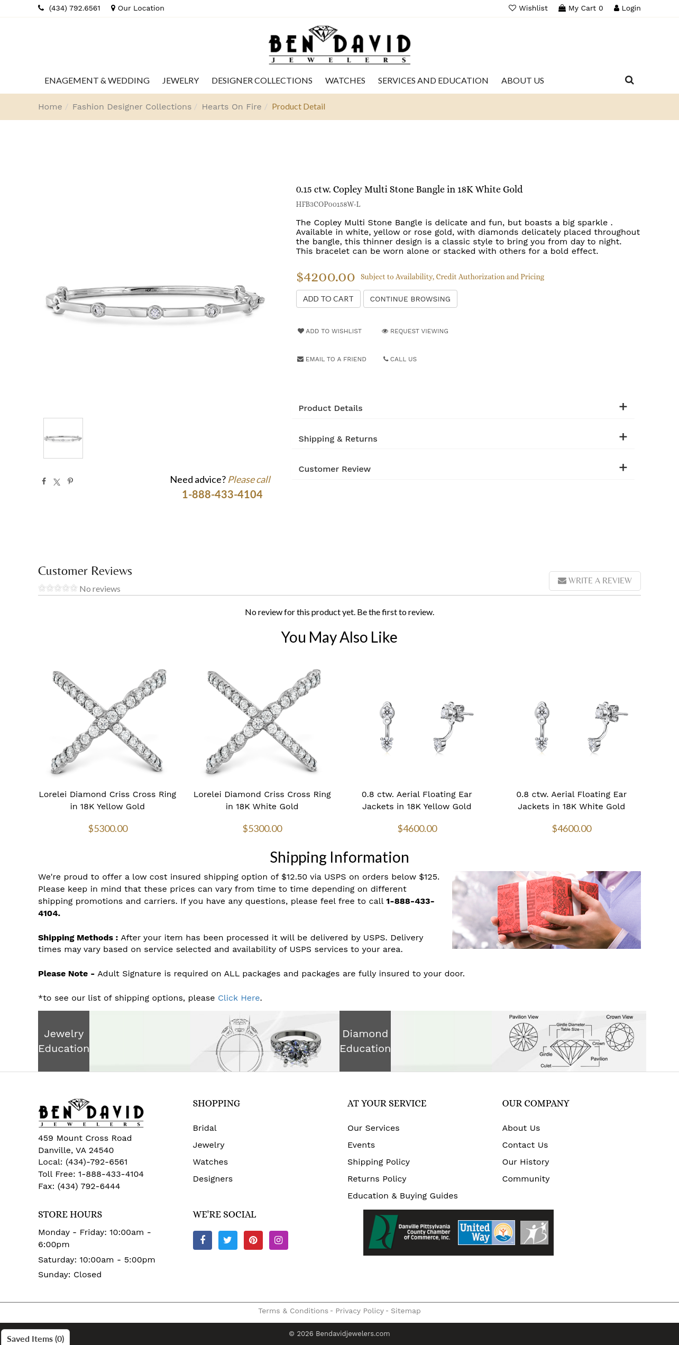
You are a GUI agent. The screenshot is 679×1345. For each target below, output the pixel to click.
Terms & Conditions (293, 1310)
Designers (213, 1179)
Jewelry (209, 1145)
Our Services (373, 1128)
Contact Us (525, 1145)
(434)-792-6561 (95, 1162)
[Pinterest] (253, 1240)
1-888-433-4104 (111, 1174)
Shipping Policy (378, 1162)
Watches (210, 1162)
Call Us (400, 359)
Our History (525, 1162)
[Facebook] (202, 1240)
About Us (521, 1128)
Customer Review (335, 469)
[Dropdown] (97, 80)
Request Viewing (415, 331)
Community (526, 1179)
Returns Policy (377, 1179)
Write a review (595, 580)
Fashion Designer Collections (132, 107)
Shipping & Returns (338, 439)
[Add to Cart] (328, 299)
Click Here (239, 998)
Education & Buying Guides (402, 1196)
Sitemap (406, 1310)
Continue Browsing (410, 299)
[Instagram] (278, 1240)
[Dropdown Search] (629, 80)
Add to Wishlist (330, 331)
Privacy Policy (359, 1310)
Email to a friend (331, 359)
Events (361, 1145)
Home (50, 107)
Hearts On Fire (231, 107)
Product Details (331, 408)
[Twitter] (227, 1240)
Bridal (205, 1128)
